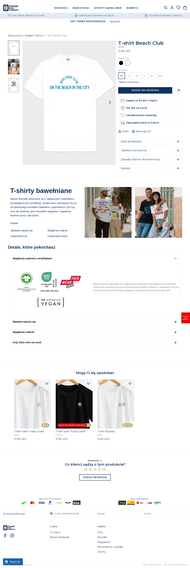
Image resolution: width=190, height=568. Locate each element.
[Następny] (109, 102)
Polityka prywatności (175, 565)
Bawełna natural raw (24, 321)
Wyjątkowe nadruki (23, 332)
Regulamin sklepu (152, 565)
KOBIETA (132, 7)
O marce (55, 532)
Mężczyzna (14, 35)
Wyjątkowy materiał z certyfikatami (32, 258)
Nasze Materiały (59, 537)
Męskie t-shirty (33, 35)
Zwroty (101, 551)
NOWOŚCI (61, 7)
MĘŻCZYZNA (80, 7)
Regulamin (103, 542)
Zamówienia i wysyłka (110, 546)
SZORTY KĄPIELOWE (108, 7)
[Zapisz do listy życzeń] (178, 90)
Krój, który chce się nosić (27, 342)
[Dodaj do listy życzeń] (46, 384)
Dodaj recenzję (95, 477)
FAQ (100, 532)
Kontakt (102, 537)
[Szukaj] (166, 8)
